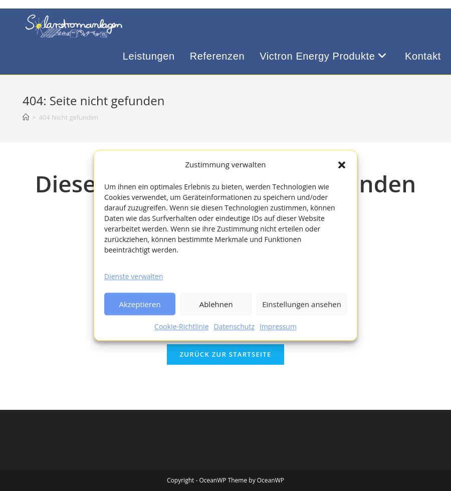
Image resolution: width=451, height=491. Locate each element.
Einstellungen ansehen (301, 304)
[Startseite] (26, 117)
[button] (342, 165)
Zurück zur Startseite (226, 354)
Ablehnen (216, 304)
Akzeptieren (139, 304)
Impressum (278, 327)
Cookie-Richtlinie (181, 327)
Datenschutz (234, 327)
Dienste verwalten (133, 276)
